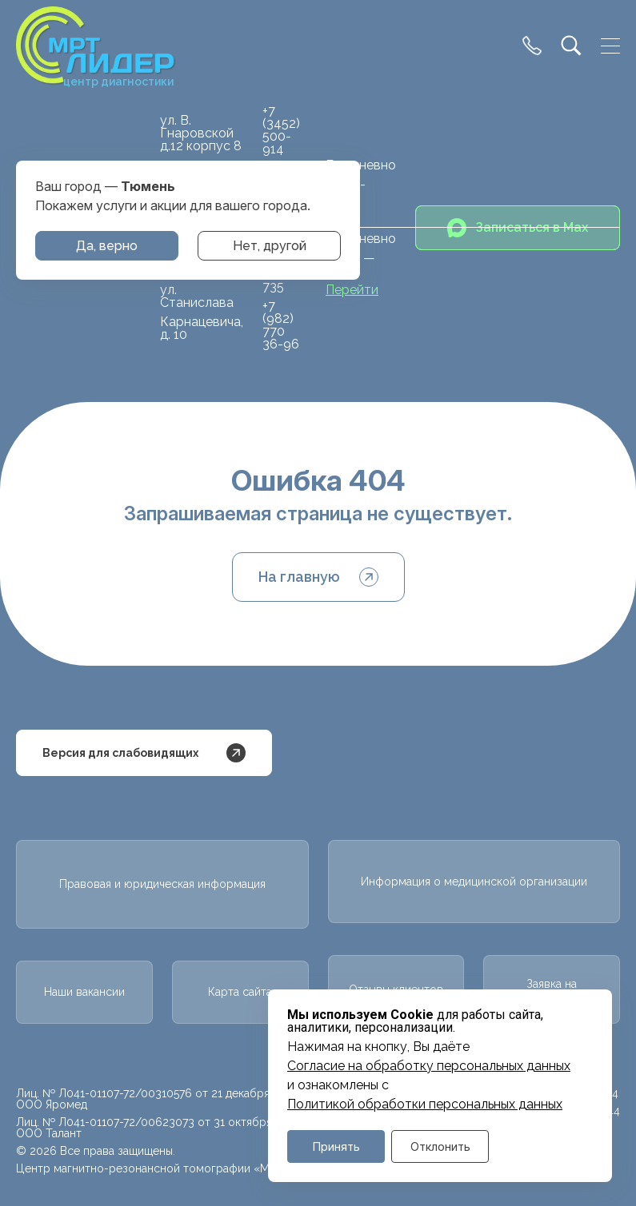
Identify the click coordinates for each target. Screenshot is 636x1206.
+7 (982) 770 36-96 (280, 325)
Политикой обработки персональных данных (424, 1104)
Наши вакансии (84, 991)
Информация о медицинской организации (474, 881)
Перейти (352, 290)
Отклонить (440, 1146)
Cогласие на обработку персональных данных (428, 1066)
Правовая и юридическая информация (162, 884)
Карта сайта (240, 991)
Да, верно (107, 245)
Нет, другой (269, 245)
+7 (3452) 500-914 (281, 130)
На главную (318, 577)
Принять (336, 1146)
